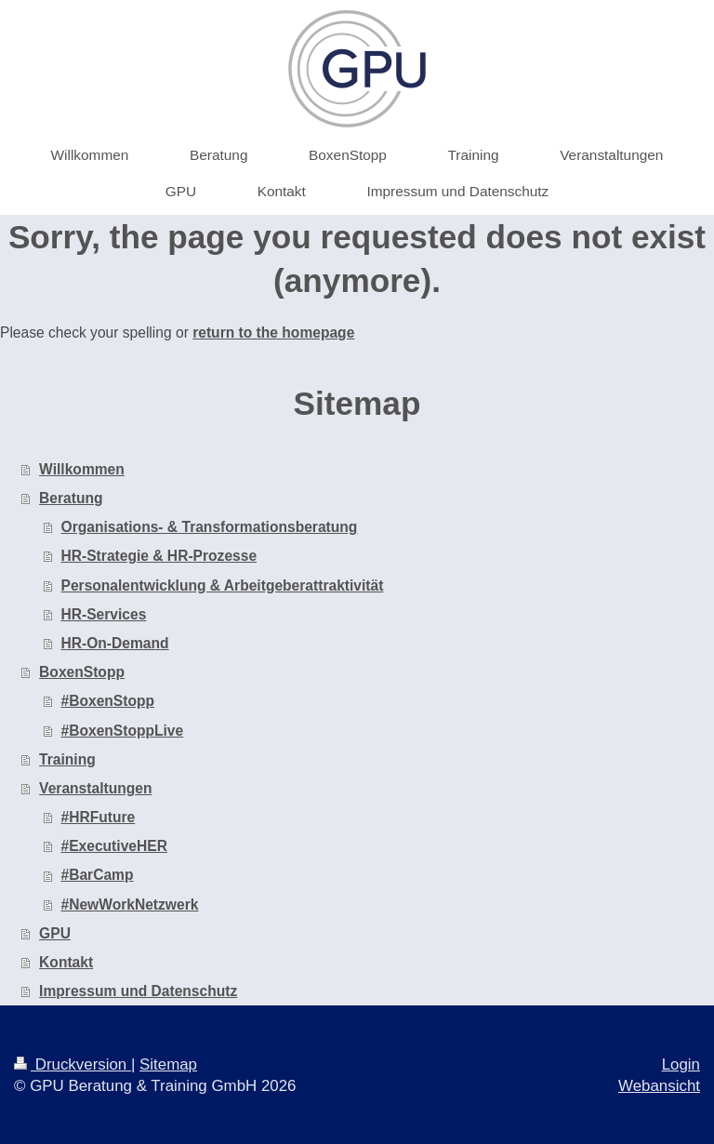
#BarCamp (97, 875)
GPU (55, 933)
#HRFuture (98, 817)
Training (67, 759)
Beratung (70, 498)
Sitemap (168, 1064)
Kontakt (66, 962)
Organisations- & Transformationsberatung (209, 527)
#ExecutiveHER (114, 846)
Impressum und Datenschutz (138, 991)
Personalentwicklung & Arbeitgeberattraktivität (222, 585)
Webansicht (659, 1086)
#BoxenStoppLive (122, 730)
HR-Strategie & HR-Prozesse (159, 556)
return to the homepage (273, 332)
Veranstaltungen (95, 788)
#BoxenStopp (108, 701)
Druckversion (72, 1064)
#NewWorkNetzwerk (130, 904)
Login (681, 1064)
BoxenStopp (82, 672)
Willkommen (82, 469)
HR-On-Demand (115, 643)
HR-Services (104, 614)
